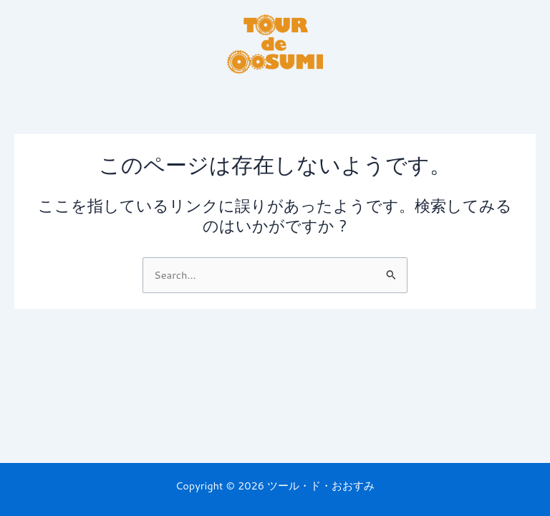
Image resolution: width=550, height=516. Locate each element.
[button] (274, 96)
